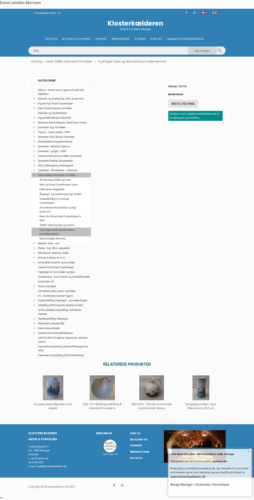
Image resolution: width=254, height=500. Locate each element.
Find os (135, 433)
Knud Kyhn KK (46, 281)
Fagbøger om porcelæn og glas (56, 271)
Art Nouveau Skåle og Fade (55, 179)
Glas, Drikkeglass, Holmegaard (55, 165)
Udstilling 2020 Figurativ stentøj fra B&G (60, 305)
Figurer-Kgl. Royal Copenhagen (55, 103)
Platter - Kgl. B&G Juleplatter (54, 248)
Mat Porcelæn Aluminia (52, 238)
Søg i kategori (202, 50)
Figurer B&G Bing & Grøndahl (54, 117)
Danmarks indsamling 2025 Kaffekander (61, 355)
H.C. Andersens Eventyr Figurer (55, 295)
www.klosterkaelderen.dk (187, 476)
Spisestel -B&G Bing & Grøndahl (56, 136)
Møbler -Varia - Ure (48, 243)
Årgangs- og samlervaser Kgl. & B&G (60, 194)
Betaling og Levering (76, 39)
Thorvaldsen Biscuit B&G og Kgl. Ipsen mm (57, 209)
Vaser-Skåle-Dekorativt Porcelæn (69, 61)
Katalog (51, 39)
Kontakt (156, 39)
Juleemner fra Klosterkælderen (55, 332)
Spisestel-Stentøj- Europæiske (55, 160)
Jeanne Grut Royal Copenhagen (56, 267)
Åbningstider (120, 39)
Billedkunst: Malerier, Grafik (53, 252)
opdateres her (219, 461)
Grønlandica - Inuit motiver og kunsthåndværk (64, 276)
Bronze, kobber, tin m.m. (51, 257)
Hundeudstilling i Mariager (53, 318)
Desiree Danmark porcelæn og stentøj (59, 155)
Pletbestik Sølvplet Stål (51, 323)
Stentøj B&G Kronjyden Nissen (55, 141)
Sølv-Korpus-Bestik (49, 328)
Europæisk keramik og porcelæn (56, 262)
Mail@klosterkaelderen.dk (185, 39)
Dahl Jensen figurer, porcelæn (55, 108)
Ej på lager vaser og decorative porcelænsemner (132, 61)
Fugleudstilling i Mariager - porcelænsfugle (62, 300)
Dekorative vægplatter (52, 189)
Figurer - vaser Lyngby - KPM (54, 132)
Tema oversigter (47, 286)
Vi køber (140, 39)
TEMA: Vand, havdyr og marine (56, 225)
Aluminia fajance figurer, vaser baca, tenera (62, 122)
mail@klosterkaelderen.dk (51, 466)
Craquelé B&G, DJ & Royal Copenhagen (54, 200)
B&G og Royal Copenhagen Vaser (58, 184)
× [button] (248, 451)
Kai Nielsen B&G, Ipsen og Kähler (57, 291)
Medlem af (104, 433)
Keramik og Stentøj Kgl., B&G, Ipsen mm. (61, 98)
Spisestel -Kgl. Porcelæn (52, 127)
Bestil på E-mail (183, 103)
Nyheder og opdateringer (52, 112)
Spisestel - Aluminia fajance (54, 146)
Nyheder (101, 39)
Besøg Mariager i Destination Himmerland (199, 484)
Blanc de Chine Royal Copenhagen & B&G (60, 218)
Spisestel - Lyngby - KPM (52, 151)
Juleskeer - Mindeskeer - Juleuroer (57, 170)
